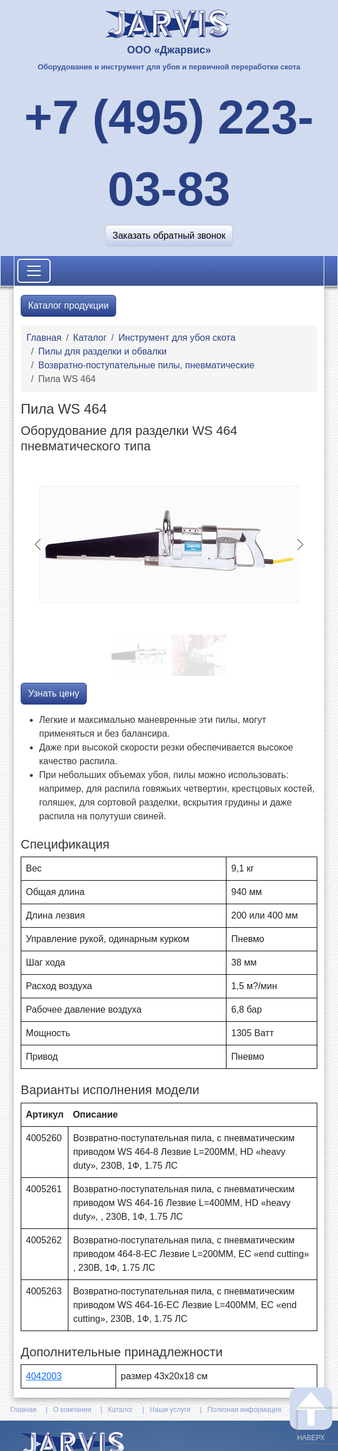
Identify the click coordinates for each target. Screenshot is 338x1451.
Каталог (89, 338)
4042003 (44, 1376)
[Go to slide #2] (198, 655)
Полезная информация (245, 1410)
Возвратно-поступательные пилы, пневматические (146, 365)
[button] (169, 236)
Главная (44, 338)
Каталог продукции (68, 305)
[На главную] (169, 23)
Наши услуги (170, 1410)
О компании (72, 1410)
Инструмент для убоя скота (177, 338)
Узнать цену (53, 693)
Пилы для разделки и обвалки (102, 351)
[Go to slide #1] (139, 655)
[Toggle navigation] (34, 271)
